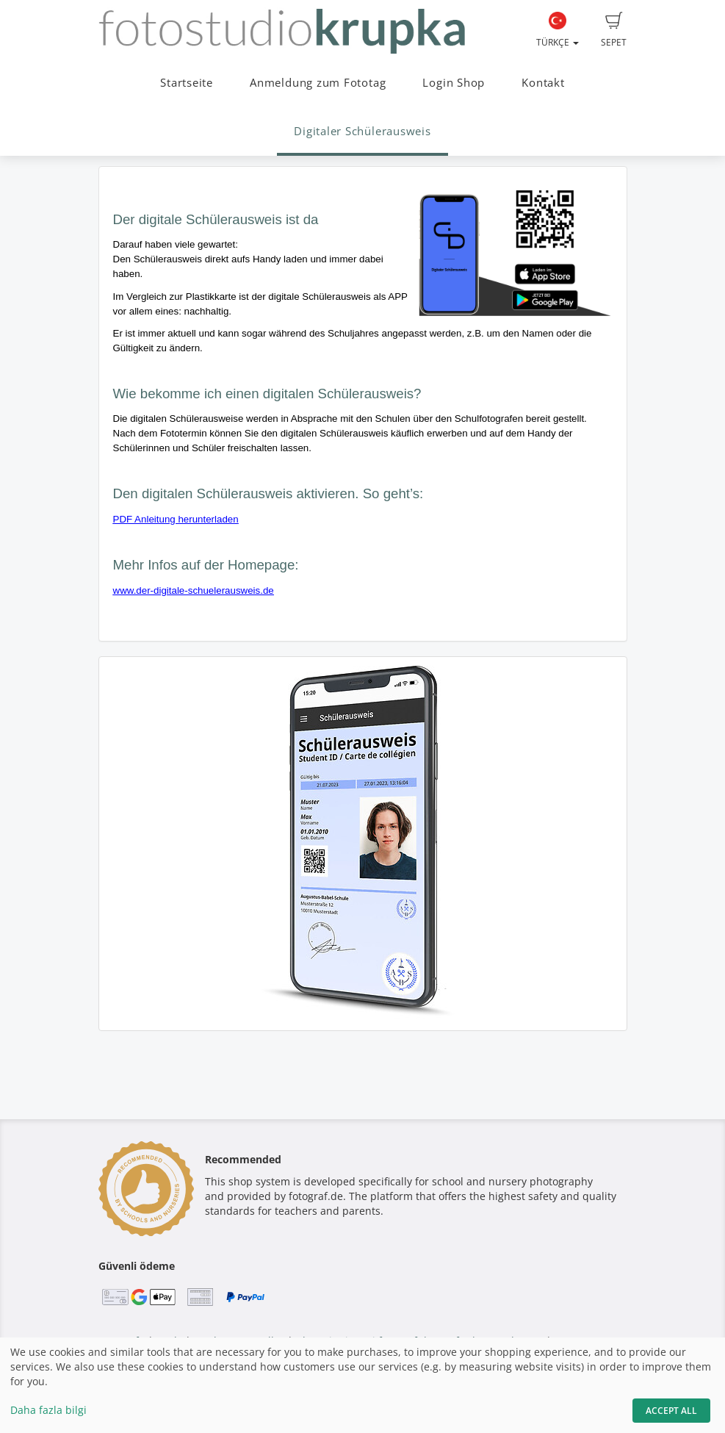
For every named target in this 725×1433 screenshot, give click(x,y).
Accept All (671, 1410)
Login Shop (453, 82)
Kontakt (543, 82)
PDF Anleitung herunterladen (176, 519)
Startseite (186, 82)
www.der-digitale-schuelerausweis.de (193, 590)
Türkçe (557, 30)
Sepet (614, 30)
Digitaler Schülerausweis (362, 131)
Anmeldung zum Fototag (318, 82)
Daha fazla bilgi (48, 1410)
